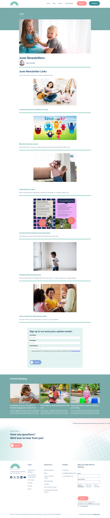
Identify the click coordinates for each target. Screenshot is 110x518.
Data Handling (48, 481)
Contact (60, 3)
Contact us (65, 470)
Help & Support (69, 3)
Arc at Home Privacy (50, 487)
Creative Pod (96, 514)
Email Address (34, 345)
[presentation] (40, 355)
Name (79, 473)
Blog (54, 3)
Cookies (46, 484)
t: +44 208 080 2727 (67, 476)
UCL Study (31, 480)
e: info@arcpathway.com (69, 473)
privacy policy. (76, 351)
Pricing (30, 486)
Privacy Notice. (84, 506)
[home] (14, 3)
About (48, 3)
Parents (81, 3)
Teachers (94, 3)
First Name (33, 335)
